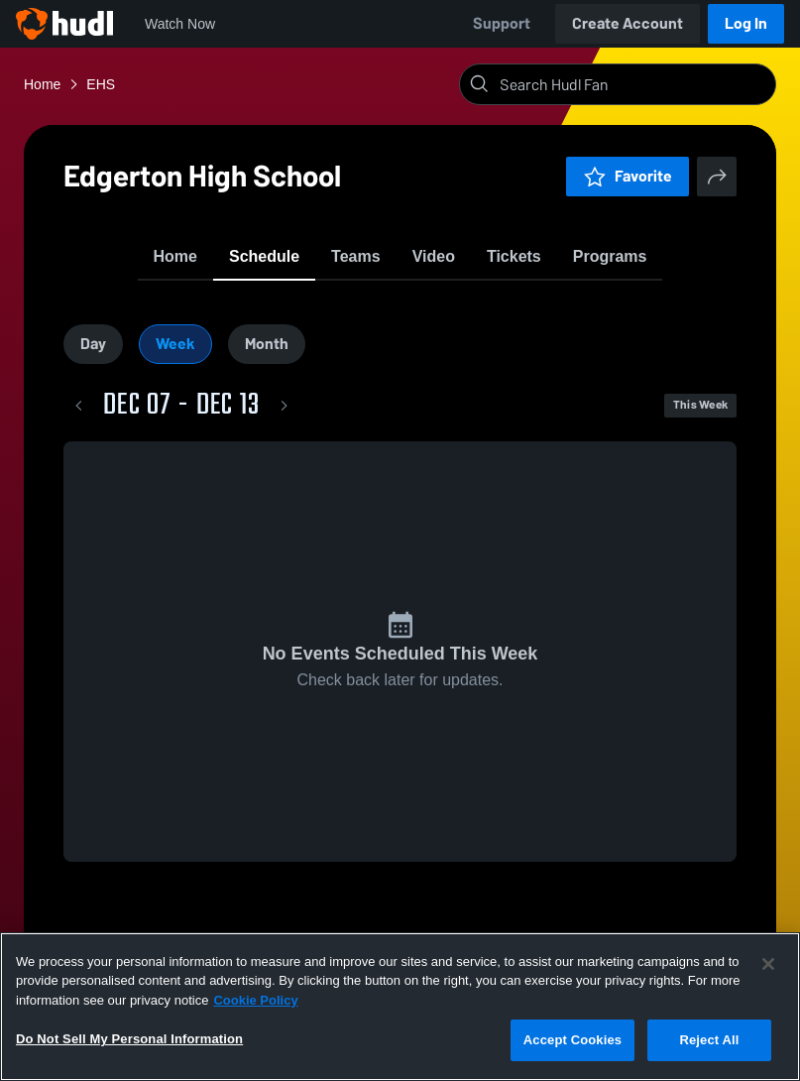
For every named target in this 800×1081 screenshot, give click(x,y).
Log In (746, 23)
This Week (700, 422)
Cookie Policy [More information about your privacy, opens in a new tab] (255, 1000)
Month (266, 360)
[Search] (633, 84)
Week (175, 360)
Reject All (709, 1039)
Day (93, 360)
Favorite (627, 176)
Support (501, 23)
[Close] (768, 964)
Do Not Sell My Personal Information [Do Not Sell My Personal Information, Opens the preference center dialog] (129, 1038)
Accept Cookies (572, 1039)
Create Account (627, 23)
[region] (400, 1006)
